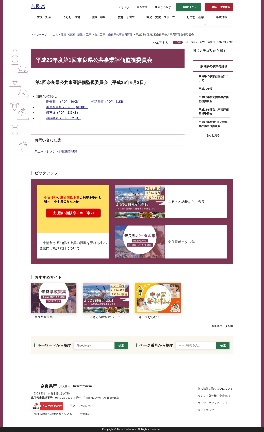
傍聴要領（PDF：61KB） (108, 101)
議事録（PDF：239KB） (63, 112)
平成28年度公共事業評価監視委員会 (214, 111)
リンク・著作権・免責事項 (214, 395)
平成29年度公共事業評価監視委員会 (214, 99)
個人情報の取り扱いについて (215, 388)
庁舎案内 (85, 413)
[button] (121, 7)
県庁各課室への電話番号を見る (53, 413)
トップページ (39, 34)
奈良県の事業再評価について (213, 78)
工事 (88, 34)
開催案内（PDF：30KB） (63, 101)
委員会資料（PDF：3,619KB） (67, 107)
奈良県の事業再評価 (120, 34)
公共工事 (99, 34)
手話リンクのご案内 (82, 405)
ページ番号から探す (156, 345)
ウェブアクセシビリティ (212, 403)
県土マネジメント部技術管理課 (57, 151)
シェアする (160, 42)
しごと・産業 (58, 34)
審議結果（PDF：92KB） (63, 118)
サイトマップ (206, 410)
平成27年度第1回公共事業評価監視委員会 (213, 124)
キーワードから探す (54, 345)
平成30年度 (205, 88)
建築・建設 (76, 34)
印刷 (179, 42)
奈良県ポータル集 (222, 326)
